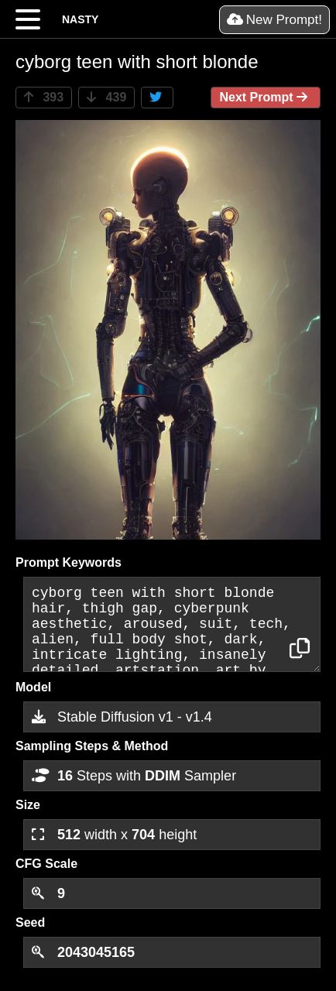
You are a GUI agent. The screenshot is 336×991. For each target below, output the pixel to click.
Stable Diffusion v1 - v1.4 (122, 717)
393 (43, 97)
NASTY (80, 19)
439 (106, 97)
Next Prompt (265, 97)
